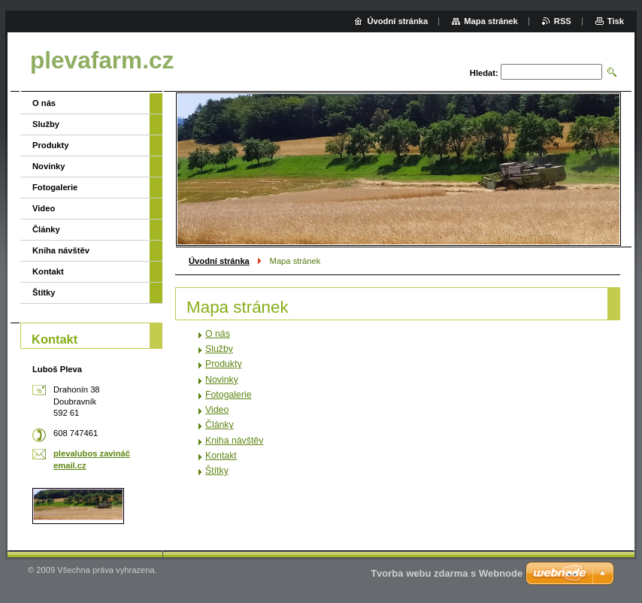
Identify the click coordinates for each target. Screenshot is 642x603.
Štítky (217, 470)
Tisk (615, 21)
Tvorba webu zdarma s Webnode (446, 573)
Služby (219, 349)
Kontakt (221, 455)
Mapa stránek (491, 21)
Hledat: (484, 72)
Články (219, 425)
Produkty (223, 364)
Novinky (221, 379)
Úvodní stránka (219, 260)
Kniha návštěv (234, 440)
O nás (217, 334)
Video (217, 410)
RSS (562, 21)
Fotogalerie (228, 394)
